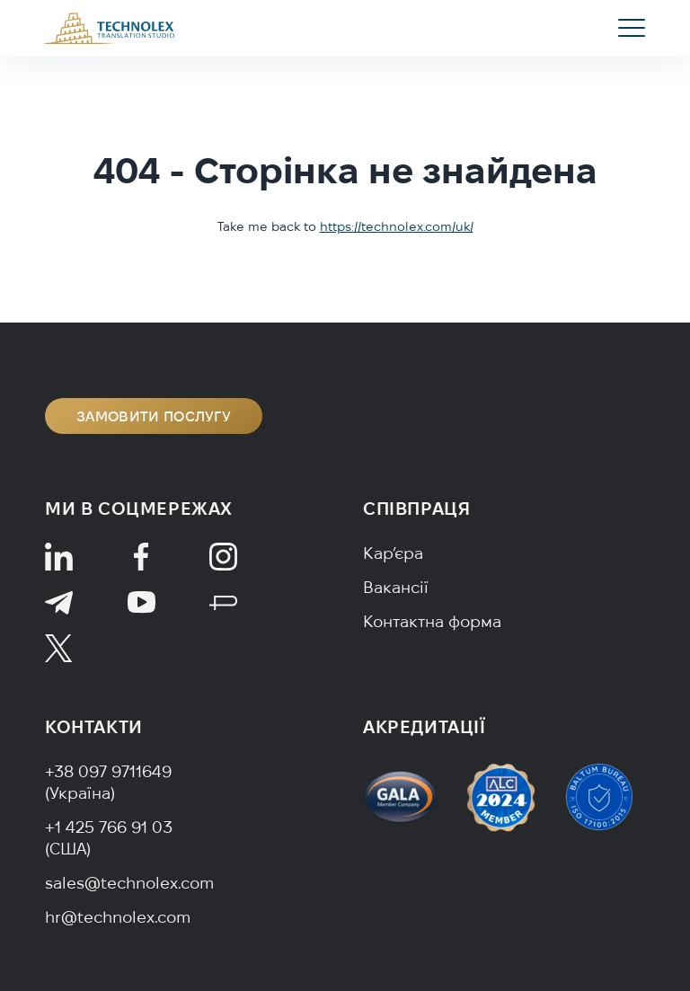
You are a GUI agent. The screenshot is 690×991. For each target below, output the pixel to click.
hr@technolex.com (117, 916)
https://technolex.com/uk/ (396, 226)
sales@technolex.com (129, 882)
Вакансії (396, 587)
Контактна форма (432, 621)
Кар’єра (393, 553)
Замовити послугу (153, 416)
